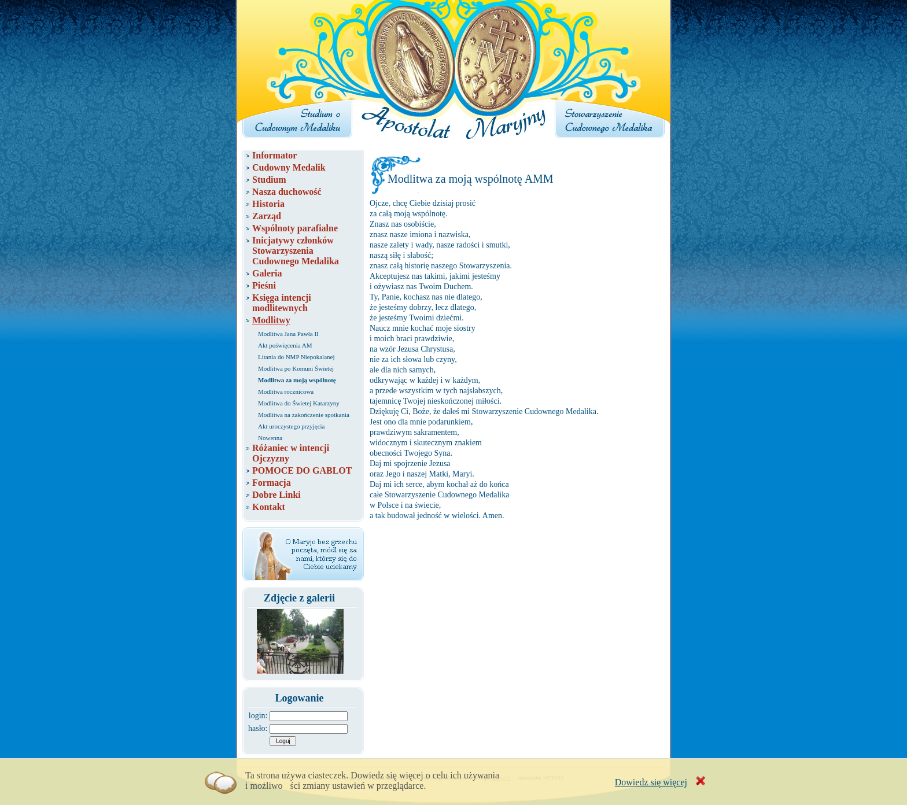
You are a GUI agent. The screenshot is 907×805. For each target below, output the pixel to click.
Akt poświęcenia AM (285, 345)
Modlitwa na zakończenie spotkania (303, 414)
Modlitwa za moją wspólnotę (297, 379)
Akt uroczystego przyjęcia (291, 426)
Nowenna (270, 437)
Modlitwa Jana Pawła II (288, 333)
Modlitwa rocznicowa (286, 391)
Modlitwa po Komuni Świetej (296, 368)
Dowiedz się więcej (651, 782)
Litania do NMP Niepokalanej (296, 356)
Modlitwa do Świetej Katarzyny (299, 403)
